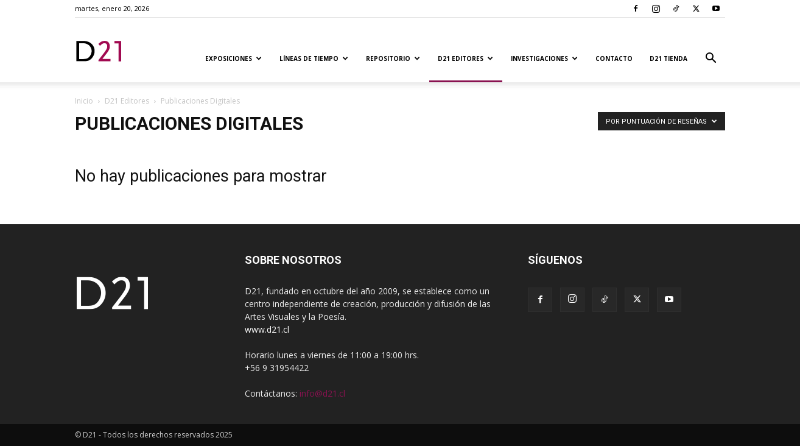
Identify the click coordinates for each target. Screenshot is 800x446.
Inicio (84, 101)
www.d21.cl (267, 329)
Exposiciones (233, 58)
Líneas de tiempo (313, 58)
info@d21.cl (322, 393)
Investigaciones (544, 58)
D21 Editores (465, 58)
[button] (710, 59)
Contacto (614, 58)
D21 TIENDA (668, 58)
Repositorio (393, 58)
